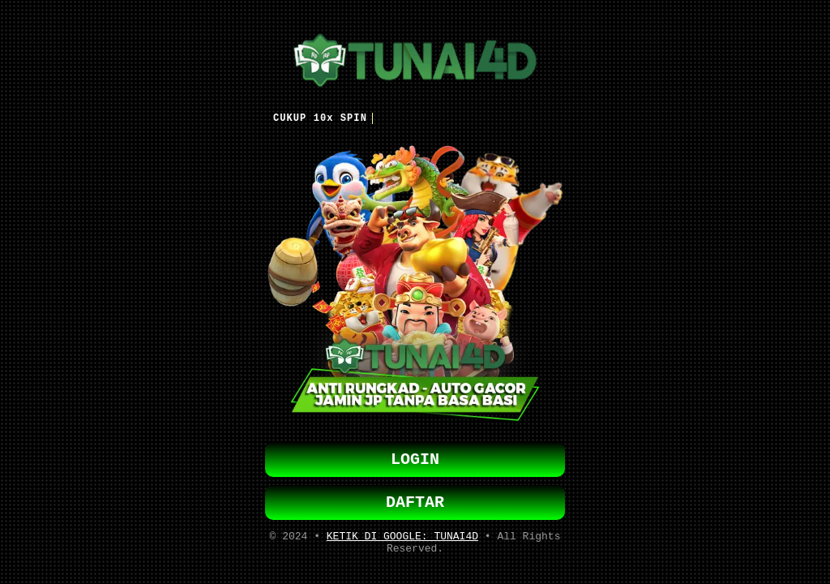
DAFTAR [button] (415, 502)
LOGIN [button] (415, 456)
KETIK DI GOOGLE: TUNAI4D (402, 539)
